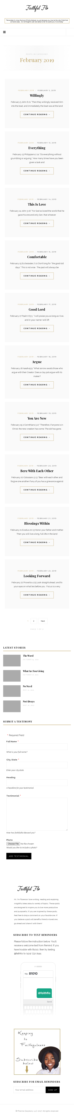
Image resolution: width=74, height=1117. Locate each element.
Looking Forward (37, 576)
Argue (37, 362)
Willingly (37, 95)
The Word (28, 655)
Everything (36, 148)
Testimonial (12, 796)
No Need (27, 686)
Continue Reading (37, 114)
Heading (10, 777)
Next (43, 621)
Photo (9, 840)
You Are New (37, 418)
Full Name (11, 741)
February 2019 (26, 90)
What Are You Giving (33, 671)
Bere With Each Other (37, 471)
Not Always (29, 701)
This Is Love (37, 204)
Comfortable (37, 257)
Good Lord (37, 309)
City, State (11, 760)
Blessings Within (37, 523)
